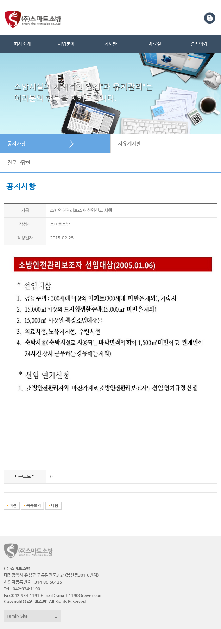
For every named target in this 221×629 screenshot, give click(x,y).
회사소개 (22, 43)
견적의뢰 (198, 43)
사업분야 (66, 43)
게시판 (110, 43)
